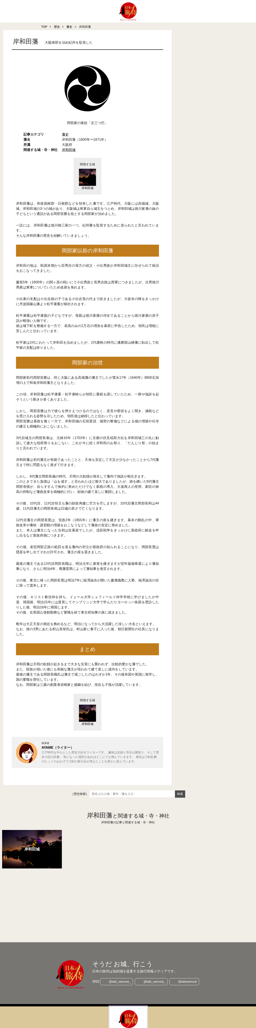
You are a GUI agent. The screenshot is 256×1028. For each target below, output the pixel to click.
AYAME (47, 747)
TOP (44, 26)
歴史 (57, 26)
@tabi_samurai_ (119, 981)
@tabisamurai (188, 981)
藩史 (69, 26)
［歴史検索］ (80, 794)
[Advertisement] (119, 899)
